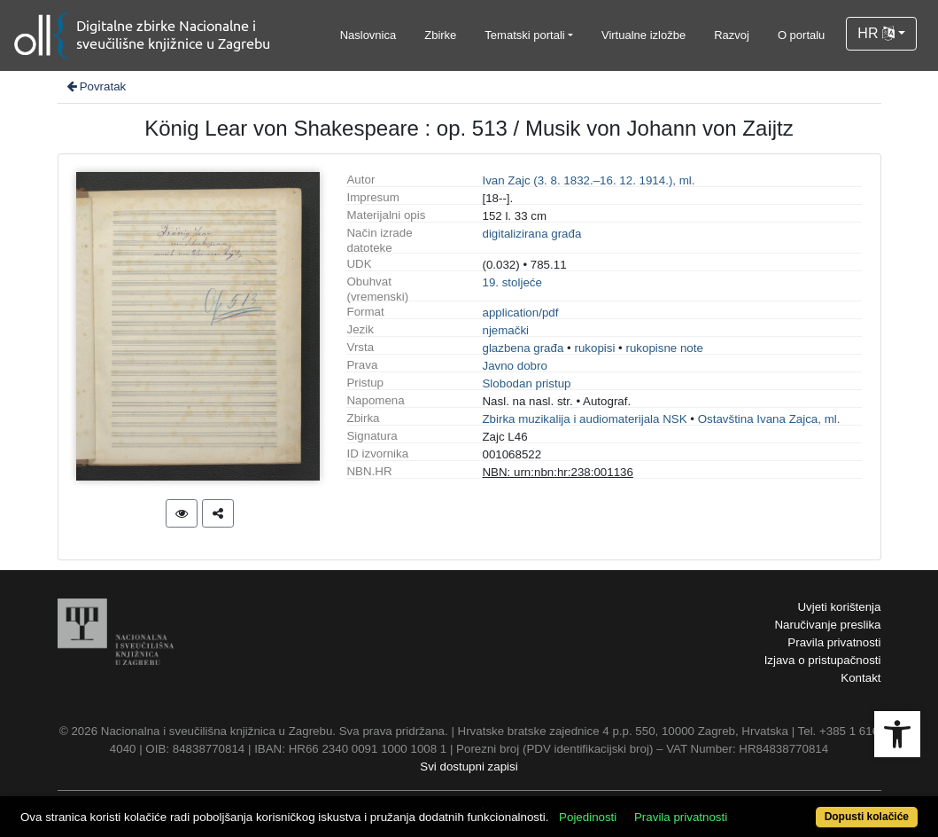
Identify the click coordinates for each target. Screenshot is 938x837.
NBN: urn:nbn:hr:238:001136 (557, 472)
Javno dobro (514, 365)
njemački (505, 330)
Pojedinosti (587, 817)
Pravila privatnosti (833, 642)
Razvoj (731, 35)
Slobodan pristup (526, 383)
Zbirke (440, 35)
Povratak (96, 86)
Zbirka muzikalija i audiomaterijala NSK (584, 419)
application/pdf (520, 312)
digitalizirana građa (531, 233)
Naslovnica (368, 35)
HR (876, 33)
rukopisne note (663, 348)
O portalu (801, 35)
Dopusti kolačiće (867, 816)
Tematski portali (524, 35)
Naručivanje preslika (827, 624)
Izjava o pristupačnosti (822, 660)
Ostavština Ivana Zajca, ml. (769, 419)
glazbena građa (522, 348)
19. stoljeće (511, 282)
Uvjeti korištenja (838, 607)
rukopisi (594, 348)
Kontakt (860, 677)
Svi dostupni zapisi (468, 766)
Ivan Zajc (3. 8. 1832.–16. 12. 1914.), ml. (588, 180)
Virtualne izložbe (643, 35)
